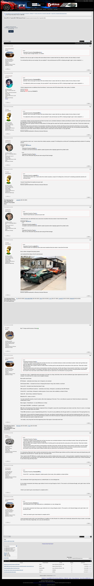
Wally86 (72, 298)
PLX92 (7, 328)
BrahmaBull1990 (28, 298)
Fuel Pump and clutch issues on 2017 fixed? (12, 564)
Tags (5, 539)
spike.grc (29, 145)
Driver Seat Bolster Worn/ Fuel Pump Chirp (11, 568)
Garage (33, 9)
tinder (13, 541)
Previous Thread (45, 543)
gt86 (9, 541)
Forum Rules (6, 557)
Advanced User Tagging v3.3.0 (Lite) (39, 582)
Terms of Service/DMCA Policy (85, 578)
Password (29, 5)
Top (92, 578)
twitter (87, 0)
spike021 (8, 140)
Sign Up (11, 31)
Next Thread (51, 543)
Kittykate (18, 425)
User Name (30, 3)
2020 (5, 541)
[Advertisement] (55, 29)
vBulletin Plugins (44, 584)
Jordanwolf (8, 76)
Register (28, 9)
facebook (91, 0)
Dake (41, 298)
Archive (70, 578)
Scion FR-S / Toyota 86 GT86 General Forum (59, 13)
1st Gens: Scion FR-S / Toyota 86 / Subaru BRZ (42, 13)
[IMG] (5, 554)
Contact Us (44, 578)
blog (84, 0)
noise (11, 541)
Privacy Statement (75, 578)
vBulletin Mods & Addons (50, 582)
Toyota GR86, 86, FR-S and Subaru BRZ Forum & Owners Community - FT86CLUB (19, 13)
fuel (7, 541)
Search (55, 9)
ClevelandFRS (9, 49)
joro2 (50, 298)
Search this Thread (86, 43)
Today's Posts (49, 9)
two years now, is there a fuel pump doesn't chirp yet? (13, 570)
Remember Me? (41, 3)
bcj (17, 298)
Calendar (44, 9)
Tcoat (7, 109)
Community (39, 9)
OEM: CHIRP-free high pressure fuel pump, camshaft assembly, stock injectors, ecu (19, 566)
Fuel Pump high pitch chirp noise (10, 572)
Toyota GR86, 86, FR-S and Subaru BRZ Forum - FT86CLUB (57, 578)
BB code (5, 552)
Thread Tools (78, 43)
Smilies (5, 553)
